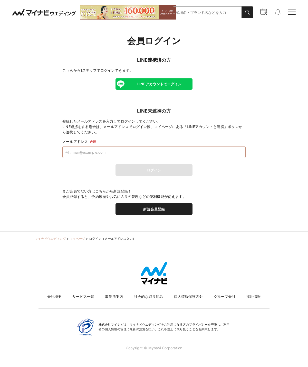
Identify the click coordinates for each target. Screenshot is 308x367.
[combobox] (207, 12)
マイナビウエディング (50, 239)
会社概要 (54, 296)
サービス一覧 (83, 296)
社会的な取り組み (148, 296)
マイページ (77, 239)
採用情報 (253, 296)
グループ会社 (225, 296)
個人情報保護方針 (188, 296)
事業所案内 (114, 296)
